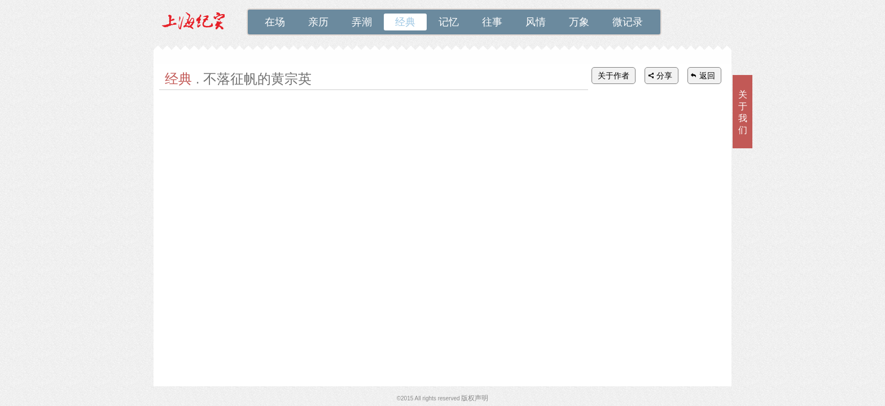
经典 (405, 22)
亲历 (318, 22)
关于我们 (742, 112)
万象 (579, 22)
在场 (275, 22)
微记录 (627, 22)
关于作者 (613, 75)
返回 (707, 75)
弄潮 (362, 22)
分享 (664, 75)
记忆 (449, 22)
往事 (492, 22)
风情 (535, 22)
